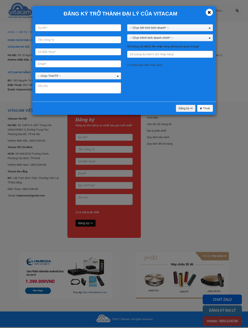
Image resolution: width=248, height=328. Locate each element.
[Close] (209, 12)
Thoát (205, 108)
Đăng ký (186, 108)
